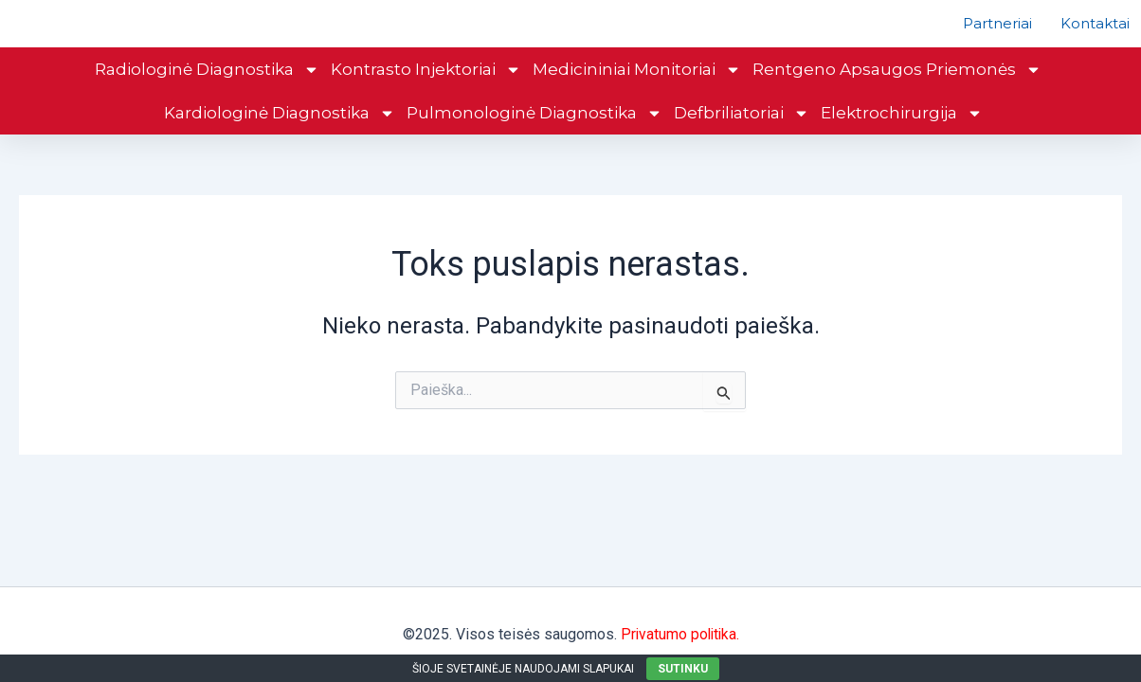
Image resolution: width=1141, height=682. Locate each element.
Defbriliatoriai (741, 140)
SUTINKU (683, 668)
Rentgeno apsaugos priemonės (896, 97)
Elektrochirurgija (902, 140)
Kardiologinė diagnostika (279, 140)
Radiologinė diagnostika (207, 97)
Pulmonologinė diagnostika (534, 140)
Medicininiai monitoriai (637, 97)
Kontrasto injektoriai (426, 97)
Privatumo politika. (680, 634)
